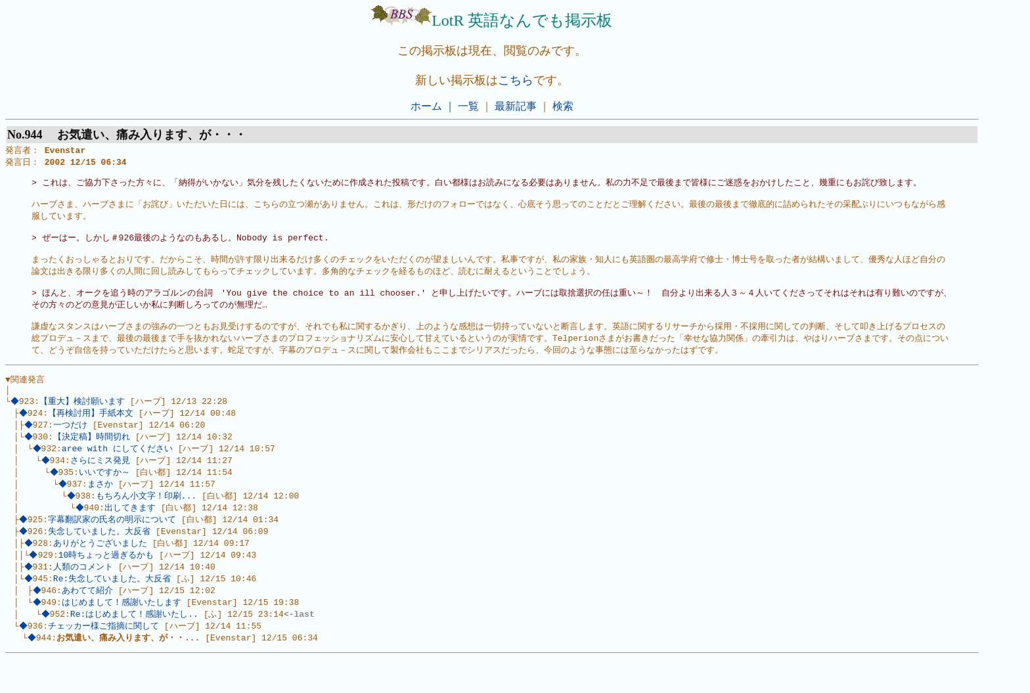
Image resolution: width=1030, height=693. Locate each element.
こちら (515, 80)
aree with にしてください (118, 472)
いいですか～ (105, 497)
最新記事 (516, 106)
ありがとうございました (101, 572)
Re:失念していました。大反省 (113, 609)
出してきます (131, 535)
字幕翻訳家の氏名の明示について (114, 547)
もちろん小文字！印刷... (147, 522)
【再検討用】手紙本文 (92, 435)
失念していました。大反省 (101, 560)
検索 (562, 106)
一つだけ (72, 447)
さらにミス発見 (101, 485)
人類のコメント (84, 597)
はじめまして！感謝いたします (123, 634)
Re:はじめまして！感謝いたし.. (136, 647)
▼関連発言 (25, 398)
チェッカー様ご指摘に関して (105, 659)
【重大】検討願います (84, 422)
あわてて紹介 (88, 622)
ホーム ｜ (433, 106)
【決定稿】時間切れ (93, 460)
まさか (101, 510)
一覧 (468, 106)
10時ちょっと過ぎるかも (108, 585)
